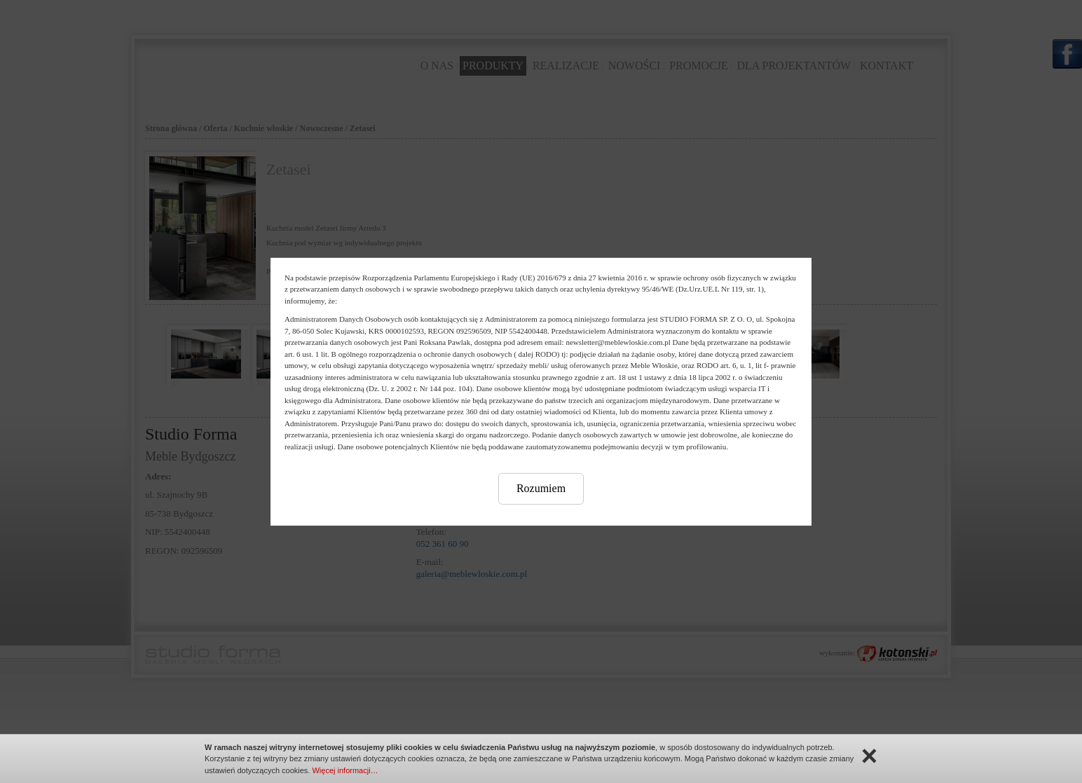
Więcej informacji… (345, 770)
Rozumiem (541, 488)
